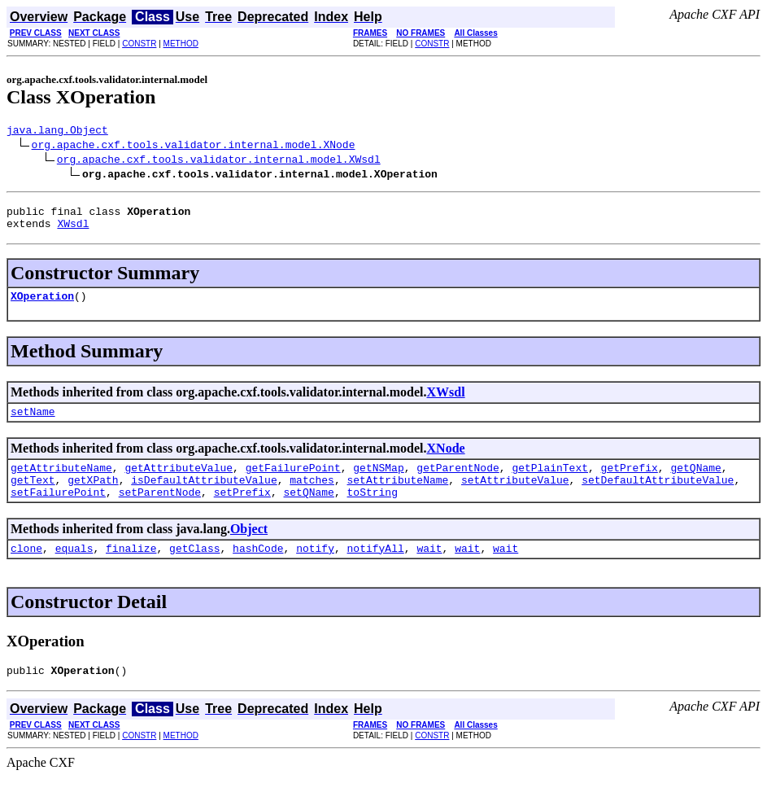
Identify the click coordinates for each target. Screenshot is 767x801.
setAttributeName (397, 496)
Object (249, 548)
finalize (131, 569)
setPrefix (242, 511)
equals (74, 569)
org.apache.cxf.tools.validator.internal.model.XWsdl (219, 161)
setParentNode (160, 511)
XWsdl (73, 230)
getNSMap (378, 482)
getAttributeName (61, 482)
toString (371, 511)
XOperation (42, 305)
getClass (194, 569)
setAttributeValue (515, 496)
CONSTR (139, 43)
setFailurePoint (58, 511)
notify (315, 569)
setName (33, 423)
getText (33, 496)
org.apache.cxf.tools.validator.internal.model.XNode (193, 146)
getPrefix (629, 482)
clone (26, 569)
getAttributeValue (178, 482)
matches (312, 496)
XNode (446, 460)
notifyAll (375, 569)
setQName (308, 511)
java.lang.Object (57, 132)
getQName (695, 482)
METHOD (180, 43)
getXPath (93, 496)
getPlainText (550, 482)
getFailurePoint (293, 482)
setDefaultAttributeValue (658, 496)
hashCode (258, 569)
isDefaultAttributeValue (204, 496)
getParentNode (457, 482)
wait (429, 569)
